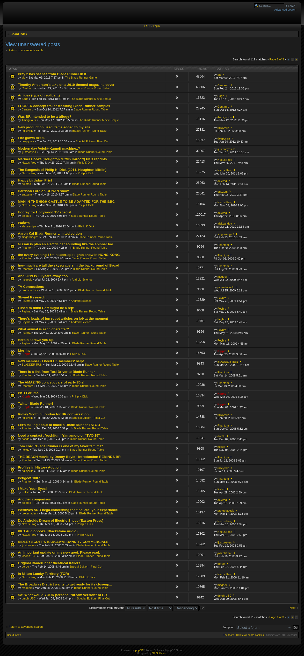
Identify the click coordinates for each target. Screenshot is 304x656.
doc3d (26, 439)
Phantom (27, 247)
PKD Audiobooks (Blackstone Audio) (48, 531)
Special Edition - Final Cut (92, 141)
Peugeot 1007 (29, 478)
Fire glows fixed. (31, 138)
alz (23, 77)
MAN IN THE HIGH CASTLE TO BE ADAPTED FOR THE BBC (66, 202)
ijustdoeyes (29, 151)
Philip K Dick (85, 162)
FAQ (146, 26)
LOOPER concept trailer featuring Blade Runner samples (64, 106)
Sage (25, 98)
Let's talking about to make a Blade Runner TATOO (59, 425)
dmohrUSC (29, 598)
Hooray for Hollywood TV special (44, 212)
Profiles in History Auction (39, 467)
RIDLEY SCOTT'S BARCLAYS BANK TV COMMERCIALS (63, 542)
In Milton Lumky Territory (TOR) (43, 574)
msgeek (27, 279)
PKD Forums (28, 393)
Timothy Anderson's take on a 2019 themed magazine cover (66, 85)
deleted (26, 183)
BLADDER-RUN (32, 364)
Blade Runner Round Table (93, 88)
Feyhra (26, 300)
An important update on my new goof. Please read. (59, 552)
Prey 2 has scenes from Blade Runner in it (52, 74)
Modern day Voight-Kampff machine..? (49, 148)
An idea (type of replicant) (39, 95)
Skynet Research (31, 297)
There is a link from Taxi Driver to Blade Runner (56, 372)
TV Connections (31, 287)
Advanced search (285, 9)
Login (156, 26)
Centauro (27, 88)
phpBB (139, 650)
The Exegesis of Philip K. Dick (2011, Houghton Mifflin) (62, 170)
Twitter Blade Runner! (35, 404)
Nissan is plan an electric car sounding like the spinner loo (65, 244)
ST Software (159, 653)
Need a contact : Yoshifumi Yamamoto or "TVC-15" (59, 435)
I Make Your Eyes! (32, 489)
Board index (19, 34)
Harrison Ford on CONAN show (43, 191)
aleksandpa (29, 226)
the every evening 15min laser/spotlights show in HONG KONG (69, 255)
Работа (24, 223)
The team (228, 635)
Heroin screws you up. (36, 340)
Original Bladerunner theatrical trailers (49, 563)
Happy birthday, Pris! (35, 180)
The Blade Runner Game (81, 77)
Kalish (26, 492)
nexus (25, 449)
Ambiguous (28, 120)
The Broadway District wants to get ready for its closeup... (65, 584)
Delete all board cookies (250, 635)
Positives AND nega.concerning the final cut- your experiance (68, 510)
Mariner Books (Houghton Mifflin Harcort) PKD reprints (62, 159)
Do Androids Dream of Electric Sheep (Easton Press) (60, 520)
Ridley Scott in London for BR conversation (53, 414)
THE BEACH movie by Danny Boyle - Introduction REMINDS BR (69, 457)
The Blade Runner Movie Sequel (90, 98)
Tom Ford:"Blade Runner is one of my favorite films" (60, 446)
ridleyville (27, 130)
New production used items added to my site (54, 127)
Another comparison (34, 499)
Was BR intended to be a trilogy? (44, 116)
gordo (25, 566)
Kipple (26, 353)
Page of (276, 59)
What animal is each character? (43, 329)
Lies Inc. (25, 350)
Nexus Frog (29, 162)
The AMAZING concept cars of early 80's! (51, 382)
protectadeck (30, 290)
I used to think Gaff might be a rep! (46, 308)
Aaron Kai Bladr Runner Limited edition (50, 233)
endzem (27, 194)
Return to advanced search (26, 50)
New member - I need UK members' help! (51, 361)
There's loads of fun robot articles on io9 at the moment (63, 318)
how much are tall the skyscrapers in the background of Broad (68, 265)
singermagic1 (30, 237)
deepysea (28, 141)
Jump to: (228, 627)
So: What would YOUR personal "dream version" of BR (62, 595)
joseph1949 (29, 555)
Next (292, 607)
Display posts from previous (117, 607)
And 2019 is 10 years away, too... (44, 276)
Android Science (82, 279)
